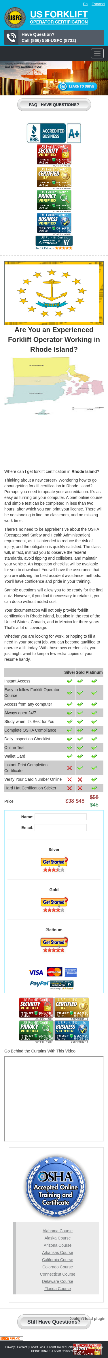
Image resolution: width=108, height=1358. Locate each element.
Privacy (10, 1347)
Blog (87, 1347)
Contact (22, 1347)
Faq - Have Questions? (54, 104)
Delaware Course (57, 1281)
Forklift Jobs (37, 1347)
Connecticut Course (57, 1274)
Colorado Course (57, 1267)
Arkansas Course (57, 1252)
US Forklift (46, 17)
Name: (27, 817)
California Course (57, 1259)
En (85, 4)
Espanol (98, 4)
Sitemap (97, 1347)
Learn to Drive (77, 86)
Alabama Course (58, 1231)
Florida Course (57, 1288)
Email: (27, 827)
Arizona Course (58, 1245)
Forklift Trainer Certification (64, 1347)
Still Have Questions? (54, 1322)
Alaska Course (57, 1238)
